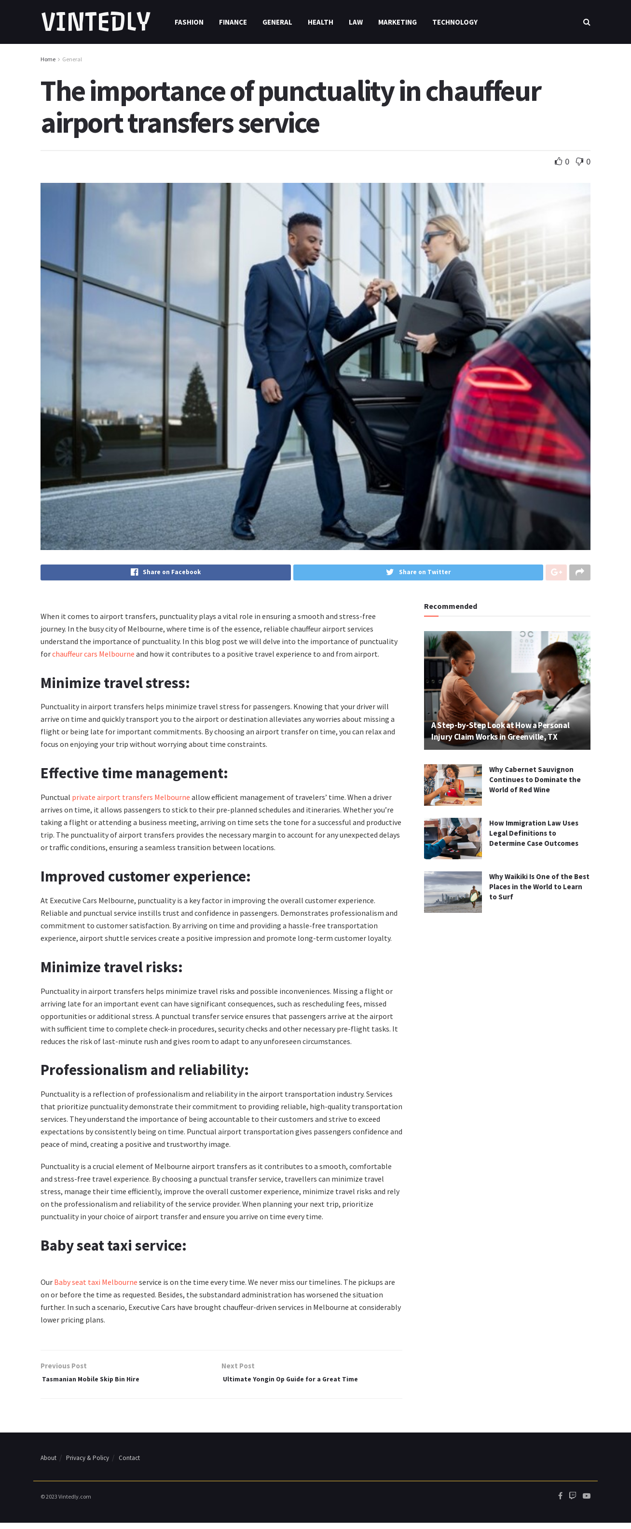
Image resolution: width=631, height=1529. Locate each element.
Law (356, 22)
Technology (455, 22)
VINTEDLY (95, 22)
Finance (233, 22)
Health (320, 22)
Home (48, 59)
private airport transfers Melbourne (131, 800)
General (277, 22)
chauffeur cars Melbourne (93, 656)
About (48, 1464)
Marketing (397, 22)
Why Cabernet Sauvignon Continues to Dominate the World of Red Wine (535, 782)
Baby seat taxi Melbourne (95, 1285)
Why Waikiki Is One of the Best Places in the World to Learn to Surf (539, 889)
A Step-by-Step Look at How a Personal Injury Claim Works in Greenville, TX (500, 734)
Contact (129, 1464)
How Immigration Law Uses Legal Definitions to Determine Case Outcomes (533, 836)
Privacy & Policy (87, 1464)
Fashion (189, 22)
